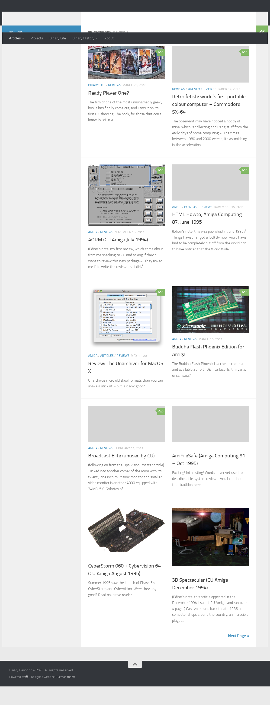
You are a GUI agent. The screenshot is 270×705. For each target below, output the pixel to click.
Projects (37, 38)
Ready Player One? (108, 111)
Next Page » (238, 654)
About (109, 38)
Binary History (83, 38)
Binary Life (57, 38)
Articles (15, 38)
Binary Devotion (41, 16)
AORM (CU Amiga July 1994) (118, 258)
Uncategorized (200, 107)
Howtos (190, 225)
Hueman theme (65, 695)
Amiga (92, 251)
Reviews (114, 104)
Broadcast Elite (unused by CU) (121, 474)
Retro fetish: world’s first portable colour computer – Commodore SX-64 (209, 123)
